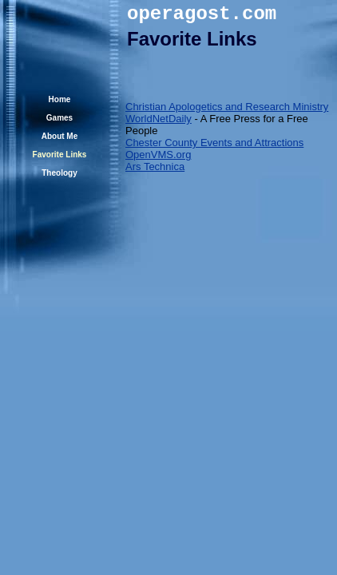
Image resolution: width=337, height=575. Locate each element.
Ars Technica (154, 166)
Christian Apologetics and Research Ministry (226, 107)
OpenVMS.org (158, 155)
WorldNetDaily (158, 119)
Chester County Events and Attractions (214, 143)
